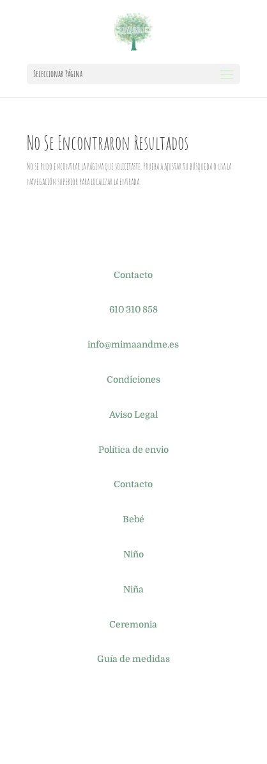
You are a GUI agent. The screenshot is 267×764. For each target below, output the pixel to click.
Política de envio (133, 449)
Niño (133, 554)
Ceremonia (133, 624)
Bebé (133, 519)
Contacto (133, 275)
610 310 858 (133, 309)
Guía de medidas (133, 659)
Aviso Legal (133, 414)
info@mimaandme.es (133, 344)
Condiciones (133, 379)
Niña (133, 589)
